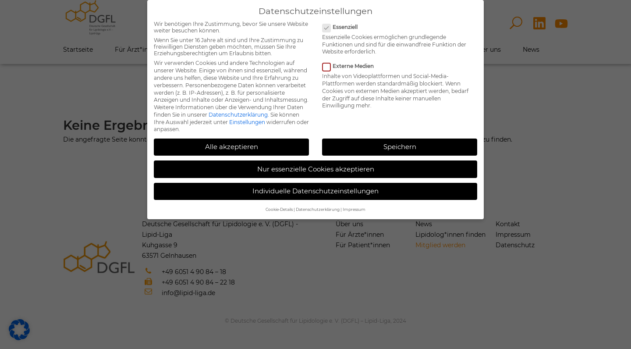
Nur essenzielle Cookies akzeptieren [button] (315, 169)
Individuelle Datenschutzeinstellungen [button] (315, 191)
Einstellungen (247, 122)
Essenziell (343, 27)
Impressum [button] (354, 209)
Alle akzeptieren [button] (231, 146)
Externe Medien (351, 66)
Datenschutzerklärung (238, 114)
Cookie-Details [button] (279, 209)
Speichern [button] (399, 146)
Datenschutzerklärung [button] (318, 209)
